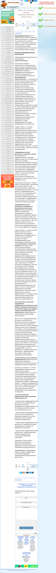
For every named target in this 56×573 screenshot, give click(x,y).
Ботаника (8, 46)
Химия (8, 164)
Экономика (8, 170)
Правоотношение (8, 124)
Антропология (8, 31)
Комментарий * (26, 507)
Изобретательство (8, 67)
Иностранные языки (8, 69)
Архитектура (8, 35)
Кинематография (8, 79)
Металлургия (8, 109)
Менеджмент (8, 107)
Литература (8, 90)
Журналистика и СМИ (8, 62)
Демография (8, 58)
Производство (8, 128)
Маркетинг (8, 94)
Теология (8, 147)
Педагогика (8, 119)
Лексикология (8, 88)
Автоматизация (8, 27)
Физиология (8, 157)
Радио (8, 134)
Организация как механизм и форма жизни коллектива (20, 539)
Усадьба (8, 153)
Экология (8, 168)
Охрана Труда (8, 117)
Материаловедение (8, 100)
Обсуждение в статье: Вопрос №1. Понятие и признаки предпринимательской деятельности (27, 485)
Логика (8, 92)
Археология (8, 33)
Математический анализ (8, 98)
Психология (8, 132)
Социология (8, 138)
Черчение (8, 166)
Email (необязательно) (26, 502)
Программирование (8, 126)
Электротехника (8, 172)
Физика (8, 155)
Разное (8, 136)
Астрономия (8, 37)
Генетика (8, 50)
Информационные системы (8, 73)
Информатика (8, 71)
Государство (8, 56)
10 (33, 31)
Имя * (26, 497)
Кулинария (8, 84)
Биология (8, 41)
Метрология (8, 111)
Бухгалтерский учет (8, 48)
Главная (21, 0)
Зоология (8, 65)
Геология (8, 54)
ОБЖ (8, 115)
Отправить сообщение (26, 527)
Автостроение (8, 29)
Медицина (8, 105)
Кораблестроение (8, 81)
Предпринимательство (8, 39)
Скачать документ (34, 25)
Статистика (8, 143)
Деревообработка (8, 60)
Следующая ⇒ (18, 33)
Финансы (8, 162)
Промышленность (8, 130)
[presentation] (26, 523)
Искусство (8, 75)
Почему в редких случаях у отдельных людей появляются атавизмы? (26, 540)
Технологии (8, 149)
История (8, 77)
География (8, 52)
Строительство (8, 145)
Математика (8, 96)
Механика (8, 113)
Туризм (8, 151)
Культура (8, 86)
